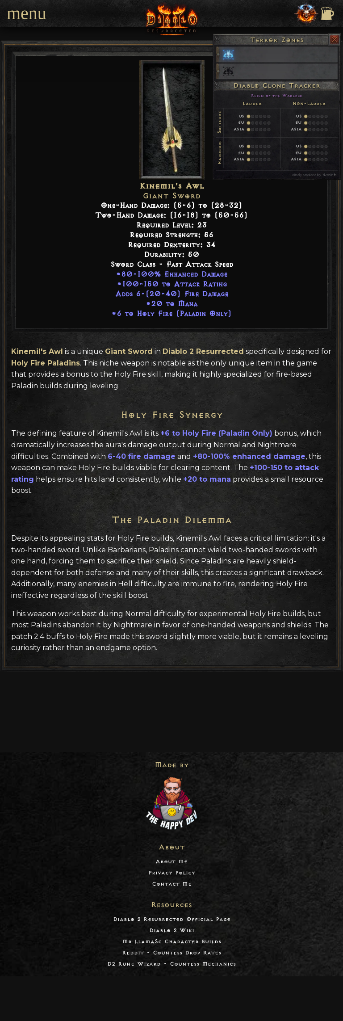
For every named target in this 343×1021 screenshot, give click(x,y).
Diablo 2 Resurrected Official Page (171, 919)
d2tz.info (329, 175)
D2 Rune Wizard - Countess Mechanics (171, 964)
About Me (171, 861)
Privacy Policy (171, 873)
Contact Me (172, 884)
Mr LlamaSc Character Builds (171, 941)
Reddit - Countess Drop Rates (171, 953)
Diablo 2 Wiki (171, 930)
